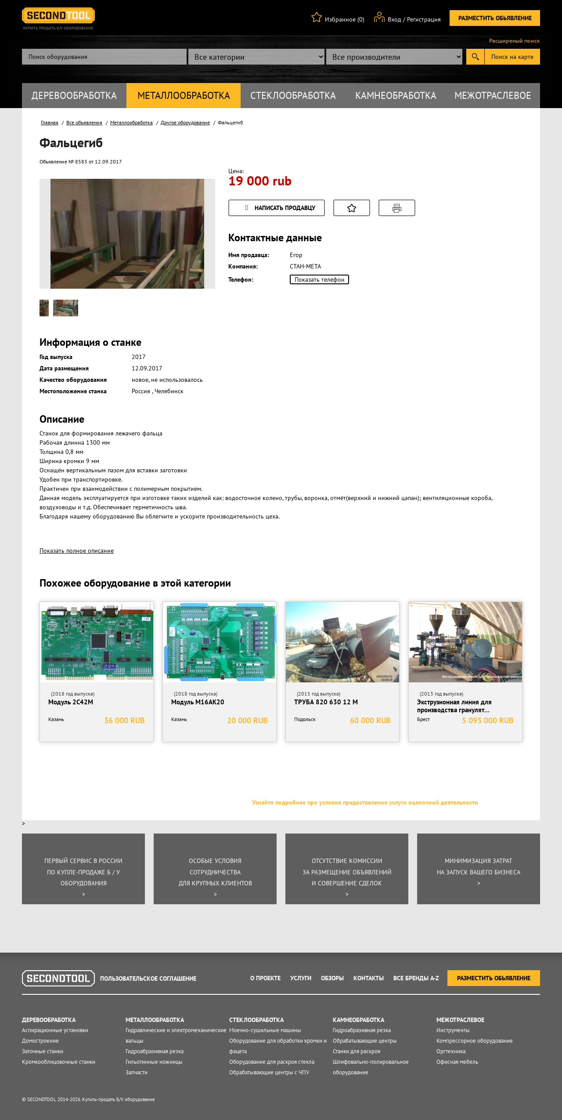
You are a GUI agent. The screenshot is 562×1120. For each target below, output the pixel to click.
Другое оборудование (185, 122)
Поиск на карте (512, 57)
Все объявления (84, 122)
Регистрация (424, 19)
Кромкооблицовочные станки (58, 1062)
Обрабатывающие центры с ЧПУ (269, 1072)
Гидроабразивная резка (155, 1051)
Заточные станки (42, 1051)
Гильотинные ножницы (154, 1062)
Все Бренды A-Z (416, 978)
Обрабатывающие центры (365, 1040)
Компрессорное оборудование (474, 1040)
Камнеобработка (395, 95)
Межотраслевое (492, 95)
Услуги (300, 978)
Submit (475, 57)
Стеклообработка (293, 95)
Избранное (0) (344, 19)
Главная (49, 122)
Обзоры (332, 978)
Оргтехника (450, 1051)
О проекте (265, 978)
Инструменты (453, 1030)
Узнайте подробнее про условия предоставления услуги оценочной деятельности (365, 802)
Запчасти (137, 1072)
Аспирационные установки (55, 1030)
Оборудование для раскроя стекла (271, 1062)
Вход (394, 19)
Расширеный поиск (514, 40)
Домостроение (40, 1040)
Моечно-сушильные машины (265, 1030)
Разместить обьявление (495, 18)
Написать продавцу (278, 208)
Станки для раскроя (356, 1051)
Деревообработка (74, 95)
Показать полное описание (77, 550)
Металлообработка (183, 95)
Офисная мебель (457, 1062)
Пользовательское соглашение (148, 978)
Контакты (368, 978)
